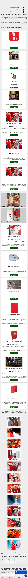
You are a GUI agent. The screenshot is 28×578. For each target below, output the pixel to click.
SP (13, 559)
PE (23, 559)
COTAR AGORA (14, 67)
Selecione (2, 559)
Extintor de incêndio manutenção (14, 9)
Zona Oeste (14, 572)
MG (8, 559)
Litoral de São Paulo (11, 574)
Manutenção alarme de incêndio (14, 7)
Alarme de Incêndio (18, 27)
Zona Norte (9, 572)
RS (21, 559)
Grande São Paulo (4, 574)
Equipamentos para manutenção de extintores (16, 11)
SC (18, 559)
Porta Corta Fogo (7, 27)
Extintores (13, 27)
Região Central (3, 572)
